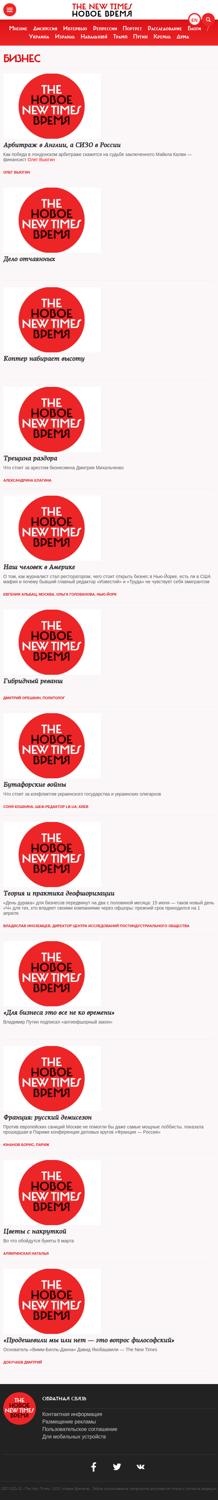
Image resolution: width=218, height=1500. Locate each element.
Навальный (94, 36)
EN (194, 20)
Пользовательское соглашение (79, 1429)
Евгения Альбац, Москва (28, 594)
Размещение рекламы (69, 1421)
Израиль (65, 36)
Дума (183, 36)
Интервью (75, 28)
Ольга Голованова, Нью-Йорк (86, 594)
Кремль (162, 36)
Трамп (120, 36)
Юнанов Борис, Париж (26, 1145)
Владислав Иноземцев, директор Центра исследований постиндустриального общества (96, 926)
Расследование (165, 28)
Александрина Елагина (27, 480)
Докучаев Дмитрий (22, 1362)
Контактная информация (72, 1414)
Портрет (132, 28)
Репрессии (105, 28)
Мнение (18, 28)
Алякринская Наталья (26, 1253)
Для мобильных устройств (74, 1436)
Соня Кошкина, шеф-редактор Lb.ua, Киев (46, 807)
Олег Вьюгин (16, 172)
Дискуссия (45, 28)
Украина (39, 36)
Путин (140, 36)
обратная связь (64, 1398)
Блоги (194, 28)
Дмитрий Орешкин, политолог (34, 698)
